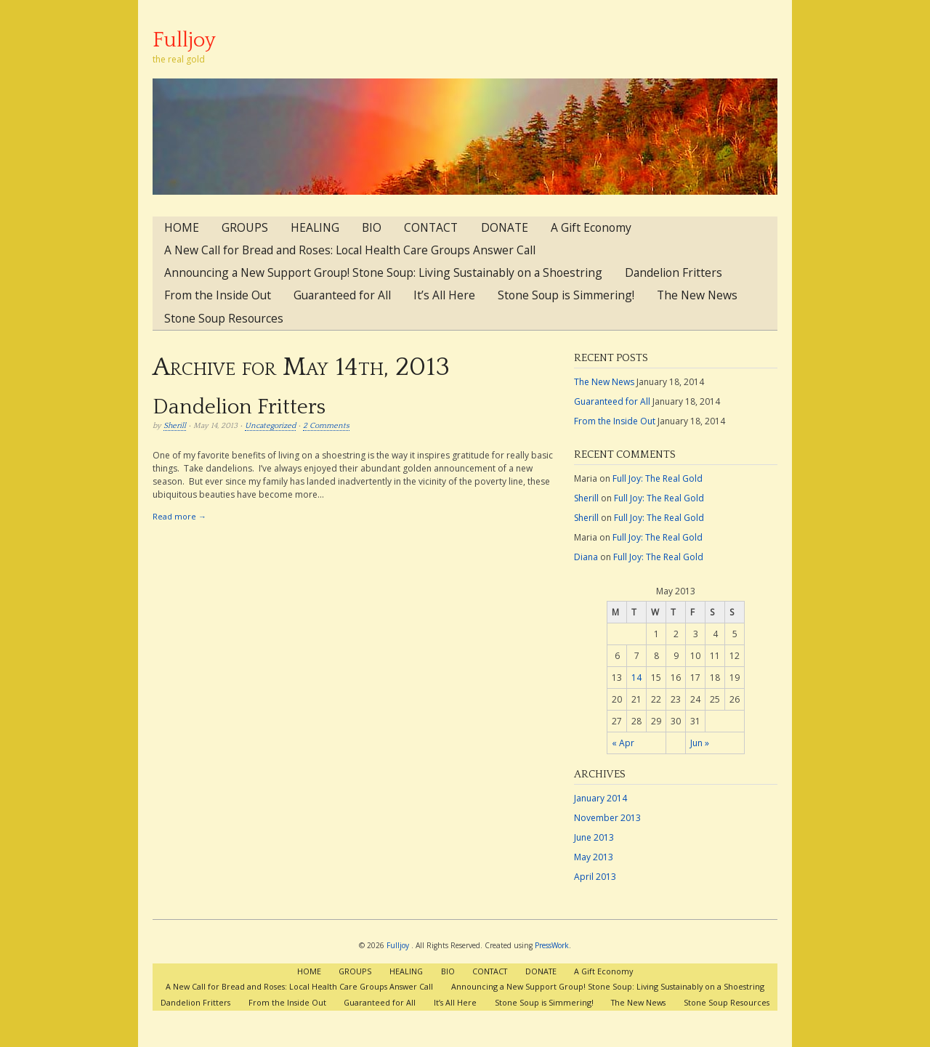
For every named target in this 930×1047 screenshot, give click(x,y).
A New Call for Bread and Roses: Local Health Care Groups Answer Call (349, 250)
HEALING (315, 227)
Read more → (179, 516)
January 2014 (600, 798)
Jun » (699, 743)
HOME (181, 227)
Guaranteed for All (342, 295)
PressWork (552, 945)
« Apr (623, 743)
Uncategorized (270, 425)
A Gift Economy (591, 227)
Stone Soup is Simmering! (566, 295)
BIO (371, 227)
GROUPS (245, 227)
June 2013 (594, 837)
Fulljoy (184, 40)
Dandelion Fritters (673, 272)
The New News (697, 295)
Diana (586, 557)
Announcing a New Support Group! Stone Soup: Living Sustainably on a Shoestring (383, 272)
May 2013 (593, 857)
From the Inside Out (217, 295)
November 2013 (607, 818)
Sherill (174, 425)
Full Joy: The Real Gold (657, 478)
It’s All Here (444, 295)
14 (636, 677)
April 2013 (595, 876)
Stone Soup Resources (223, 318)
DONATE (504, 227)
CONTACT (431, 227)
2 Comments (326, 425)
